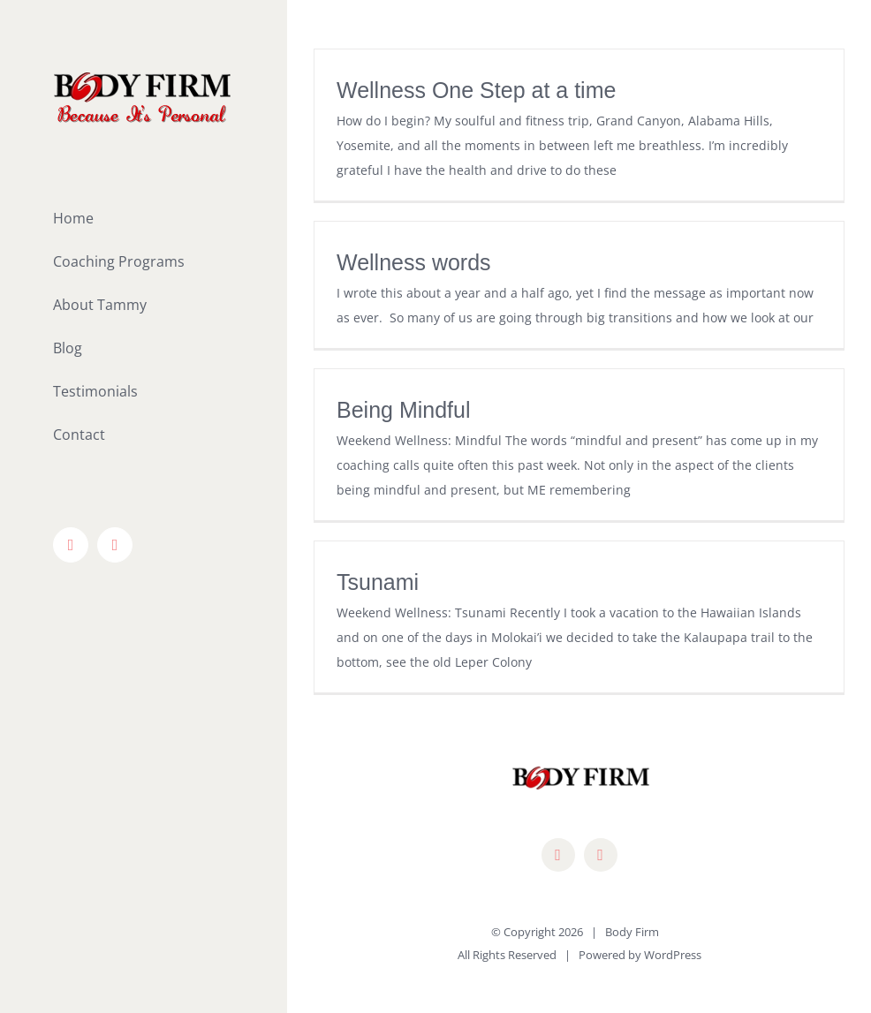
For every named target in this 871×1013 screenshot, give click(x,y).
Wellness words (414, 262)
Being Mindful (403, 409)
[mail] (600, 855)
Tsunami (378, 582)
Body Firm (632, 932)
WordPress (672, 955)
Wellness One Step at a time (476, 90)
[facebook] (558, 855)
